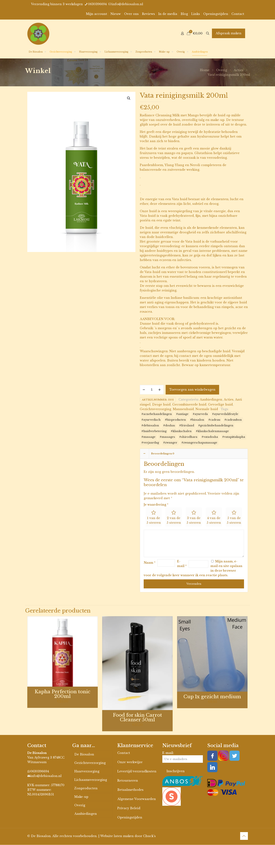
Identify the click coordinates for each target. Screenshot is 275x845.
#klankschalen (181, 431)
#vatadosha (210, 437)
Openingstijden (215, 14)
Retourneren (127, 781)
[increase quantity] (159, 390)
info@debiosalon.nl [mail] (127, 4)
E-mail (182, 564)
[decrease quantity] (144, 390)
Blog (184, 14)
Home (205, 70)
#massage (148, 437)
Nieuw (115, 14)
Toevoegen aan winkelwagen (192, 389)
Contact (237, 14)
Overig (221, 70)
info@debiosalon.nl (46, 776)
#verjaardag (150, 442)
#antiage (182, 414)
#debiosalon (150, 425)
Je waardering (156, 504)
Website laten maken (117, 836)
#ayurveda (200, 414)
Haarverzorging (86, 771)
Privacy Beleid (128, 808)
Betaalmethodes (130, 790)
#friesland (186, 425)
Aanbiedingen (211, 399)
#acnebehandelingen (156, 414)
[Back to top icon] (244, 836)
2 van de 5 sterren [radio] (174, 520)
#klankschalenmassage (212, 431)
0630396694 (39, 771)
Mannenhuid (183, 409)
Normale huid (207, 409)
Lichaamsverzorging (90, 780)
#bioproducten (175, 419)
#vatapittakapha (233, 437)
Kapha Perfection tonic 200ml (62, 694)
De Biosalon (84, 754)
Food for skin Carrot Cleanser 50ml (137, 717)
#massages (167, 437)
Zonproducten (86, 788)
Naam (149, 563)
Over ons (131, 14)
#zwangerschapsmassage (199, 442)
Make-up (81, 797)
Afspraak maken (228, 33)
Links (195, 14)
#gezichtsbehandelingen (215, 425)
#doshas (169, 425)
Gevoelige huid (220, 404)
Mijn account (96, 14)
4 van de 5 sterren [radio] (214, 520)
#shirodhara (188, 437)
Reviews (148, 14)
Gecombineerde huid (189, 404)
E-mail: (182, 757)
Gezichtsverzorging (155, 409)
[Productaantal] (152, 389)
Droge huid (161, 404)
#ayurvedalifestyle (225, 414)
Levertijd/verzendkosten (136, 771)
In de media (167, 14)
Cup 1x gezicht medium (212, 697)
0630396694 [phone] (97, 4)
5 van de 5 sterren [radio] (234, 520)
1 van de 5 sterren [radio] (153, 520)
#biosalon (197, 419)
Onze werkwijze (130, 762)
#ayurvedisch (151, 419)
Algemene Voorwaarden (136, 799)
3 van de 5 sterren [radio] (193, 520)
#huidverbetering (154, 431)
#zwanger (170, 442)
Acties (238, 70)
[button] (129, 98)
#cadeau (214, 419)
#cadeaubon (233, 419)
